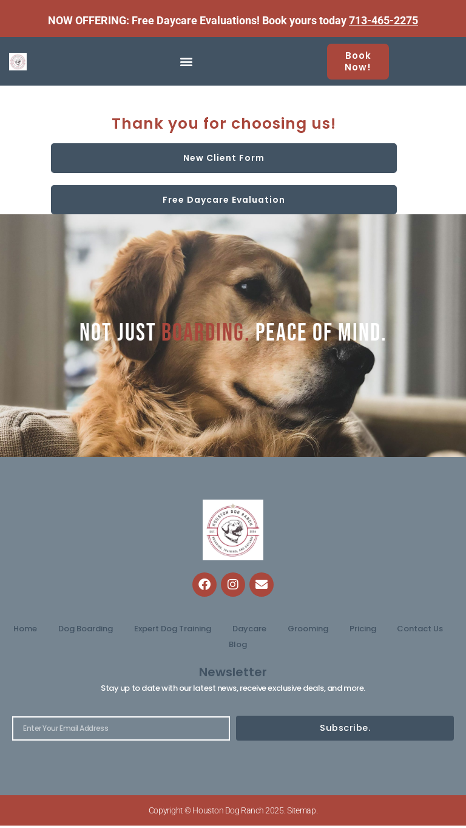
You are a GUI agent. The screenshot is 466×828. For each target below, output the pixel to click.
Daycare (249, 628)
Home (25, 628)
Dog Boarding (85, 628)
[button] (187, 62)
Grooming (308, 628)
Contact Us (420, 628)
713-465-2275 (383, 20)
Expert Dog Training (172, 628)
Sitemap (301, 813)
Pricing (363, 628)
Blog (238, 644)
